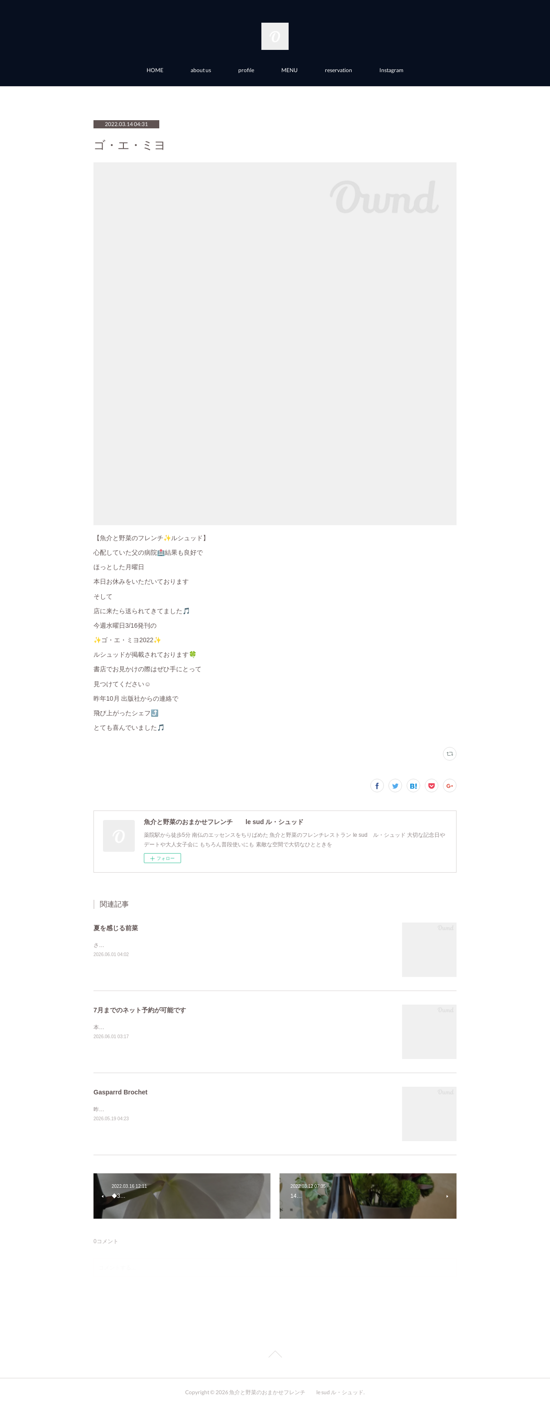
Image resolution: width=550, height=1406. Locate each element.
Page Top (275, 1356)
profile (246, 70)
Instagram (391, 70)
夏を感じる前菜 (115, 928)
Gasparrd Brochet (120, 1092)
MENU (289, 70)
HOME (155, 70)
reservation (338, 70)
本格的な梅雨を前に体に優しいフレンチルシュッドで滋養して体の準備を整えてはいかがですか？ (213, 1027)
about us (201, 70)
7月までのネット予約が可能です (139, 1010)
